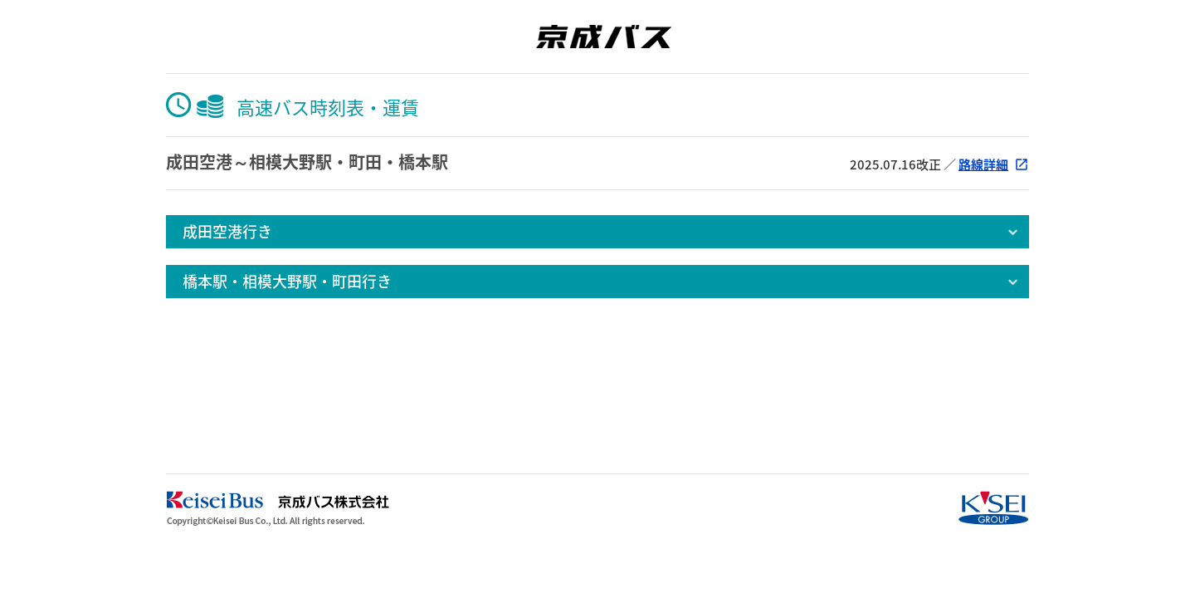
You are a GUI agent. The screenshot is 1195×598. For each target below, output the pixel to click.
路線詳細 (983, 164)
